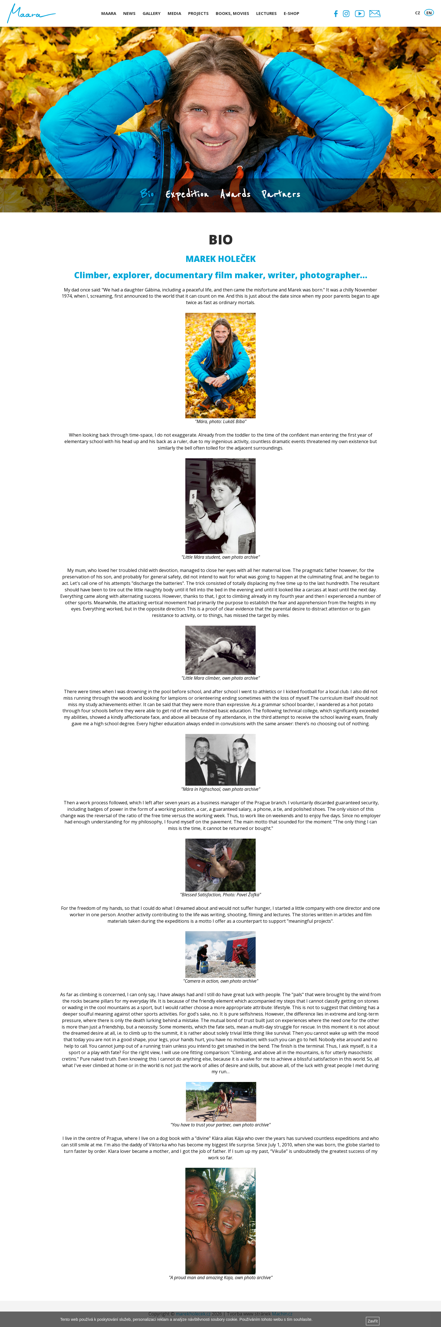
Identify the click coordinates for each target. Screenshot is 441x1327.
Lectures (266, 13)
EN (429, 12)
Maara (108, 13)
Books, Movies (232, 13)
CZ (417, 12)
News (129, 13)
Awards (235, 194)
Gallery (152, 13)
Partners (281, 194)
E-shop (291, 13)
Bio (147, 194)
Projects (198, 13)
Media (174, 13)
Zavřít (373, 1321)
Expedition (187, 194)
